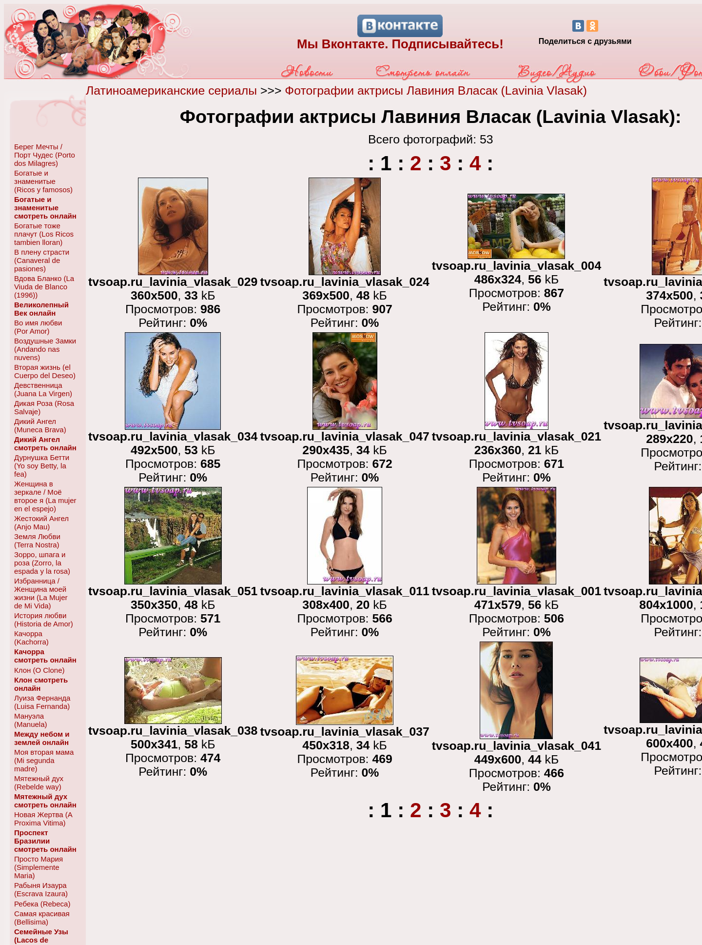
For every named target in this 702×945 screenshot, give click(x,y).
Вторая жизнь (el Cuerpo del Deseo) (45, 371)
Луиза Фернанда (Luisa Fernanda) (42, 702)
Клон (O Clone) (39, 670)
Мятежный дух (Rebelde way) (38, 782)
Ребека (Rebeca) (42, 904)
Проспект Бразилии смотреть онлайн (45, 840)
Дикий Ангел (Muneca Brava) (40, 425)
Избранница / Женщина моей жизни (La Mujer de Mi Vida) (40, 593)
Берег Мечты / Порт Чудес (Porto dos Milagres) (44, 154)
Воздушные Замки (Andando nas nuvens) (45, 349)
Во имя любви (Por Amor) (38, 327)
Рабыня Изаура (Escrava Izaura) (41, 889)
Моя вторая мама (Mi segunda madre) (44, 760)
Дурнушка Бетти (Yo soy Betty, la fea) (41, 465)
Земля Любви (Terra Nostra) (37, 540)
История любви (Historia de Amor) (43, 619)
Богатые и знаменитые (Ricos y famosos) (43, 181)
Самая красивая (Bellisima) (42, 917)
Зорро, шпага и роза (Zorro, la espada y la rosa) (42, 562)
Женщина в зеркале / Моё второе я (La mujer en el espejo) (45, 496)
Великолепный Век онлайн (41, 309)
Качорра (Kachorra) (31, 637)
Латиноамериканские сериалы (171, 90)
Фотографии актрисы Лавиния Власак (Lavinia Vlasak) (436, 90)
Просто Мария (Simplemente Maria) (38, 867)
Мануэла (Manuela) (30, 720)
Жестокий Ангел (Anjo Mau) (41, 522)
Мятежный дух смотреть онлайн (45, 800)
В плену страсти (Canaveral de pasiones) (41, 260)
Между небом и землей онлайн (41, 738)
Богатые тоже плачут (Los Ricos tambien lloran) (44, 233)
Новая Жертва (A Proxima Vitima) (43, 818)
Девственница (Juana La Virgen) (43, 389)
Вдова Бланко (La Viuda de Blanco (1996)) (44, 286)
